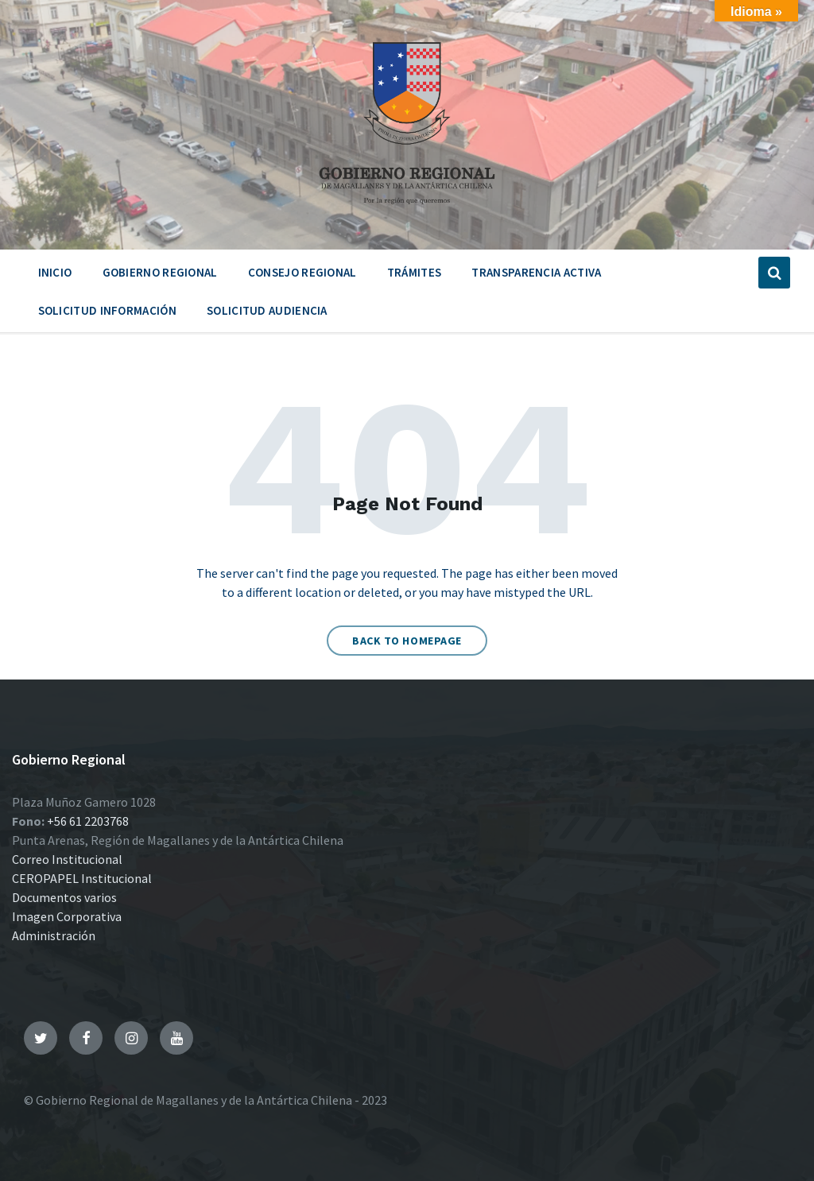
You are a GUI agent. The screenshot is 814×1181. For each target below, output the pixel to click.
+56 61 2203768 (88, 821)
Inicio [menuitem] (55, 272)
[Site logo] (407, 210)
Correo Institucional (67, 859)
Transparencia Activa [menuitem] (536, 272)
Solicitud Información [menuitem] (107, 310)
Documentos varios (64, 897)
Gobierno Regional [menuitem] (160, 272)
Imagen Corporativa (67, 916)
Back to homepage (407, 640)
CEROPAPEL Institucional (82, 878)
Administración (53, 935)
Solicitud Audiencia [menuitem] (267, 310)
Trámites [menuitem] (414, 272)
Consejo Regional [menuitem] (302, 272)
